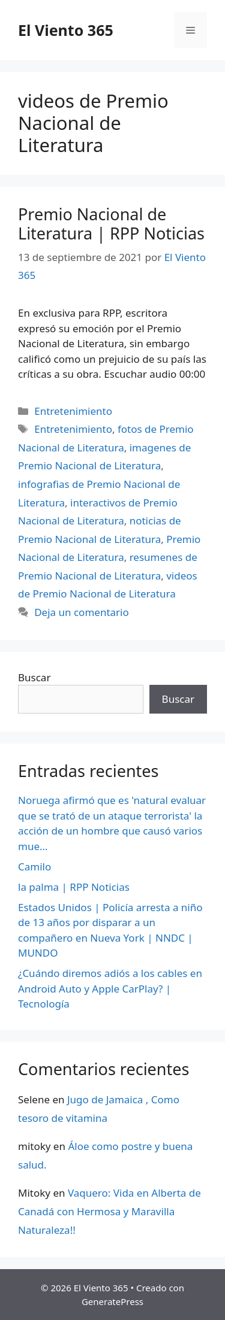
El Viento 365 (65, 30)
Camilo (34, 866)
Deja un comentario (81, 612)
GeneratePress (112, 1301)
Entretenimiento (73, 411)
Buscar (34, 677)
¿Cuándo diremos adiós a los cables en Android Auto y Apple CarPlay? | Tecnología (110, 988)
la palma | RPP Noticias (74, 887)
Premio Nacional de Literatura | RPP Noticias (111, 223)
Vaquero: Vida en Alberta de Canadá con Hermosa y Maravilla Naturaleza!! (109, 1211)
